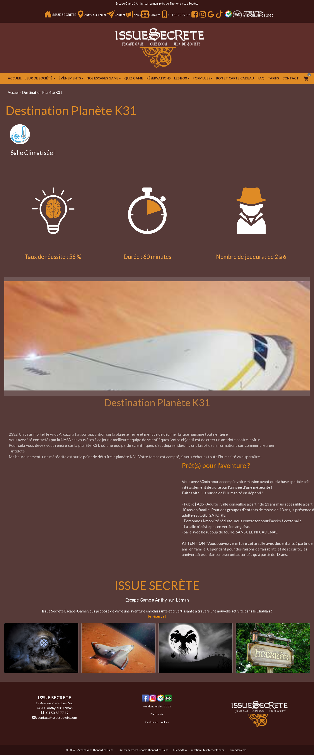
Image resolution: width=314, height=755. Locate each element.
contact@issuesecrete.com (57, 717)
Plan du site (157, 714)
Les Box (181, 78)
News (137, 15)
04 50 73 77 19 (57, 713)
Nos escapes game (104, 78)
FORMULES (202, 78)
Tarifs (273, 78)
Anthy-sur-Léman (95, 15)
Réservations (159, 78)
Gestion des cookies (157, 722)
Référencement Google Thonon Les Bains (143, 750)
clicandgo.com (237, 750)
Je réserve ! (157, 616)
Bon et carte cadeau (235, 78)
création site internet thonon (208, 750)
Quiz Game (133, 78)
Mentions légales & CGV (157, 706)
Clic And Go (180, 750)
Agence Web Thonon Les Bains (95, 750)
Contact (120, 15)
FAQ (261, 78)
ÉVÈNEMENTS (71, 78)
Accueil (15, 78)
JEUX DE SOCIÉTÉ (40, 78)
